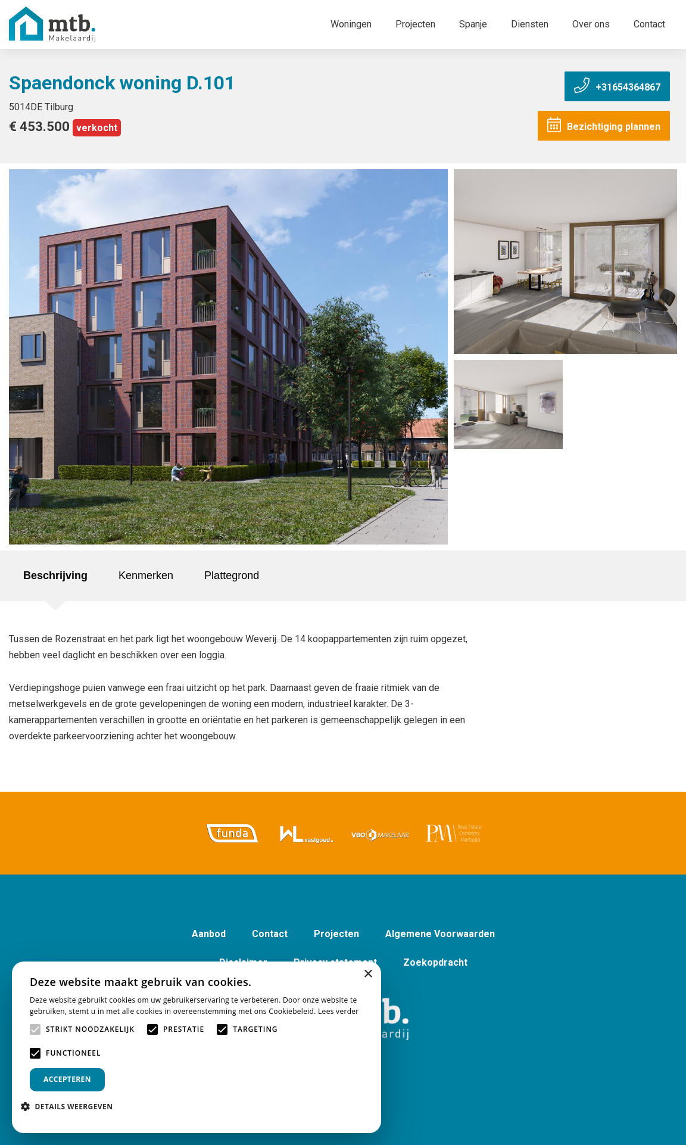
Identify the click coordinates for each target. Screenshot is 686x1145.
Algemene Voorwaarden (440, 933)
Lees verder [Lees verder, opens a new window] (338, 1011)
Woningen (351, 24)
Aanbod (209, 933)
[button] (71, 1106)
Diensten (529, 24)
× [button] (367, 974)
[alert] (196, 1047)
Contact (649, 24)
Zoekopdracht (435, 962)
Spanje (473, 24)
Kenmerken (146, 575)
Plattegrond (231, 575)
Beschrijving (55, 575)
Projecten (415, 24)
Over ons (591, 24)
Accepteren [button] (67, 1079)
